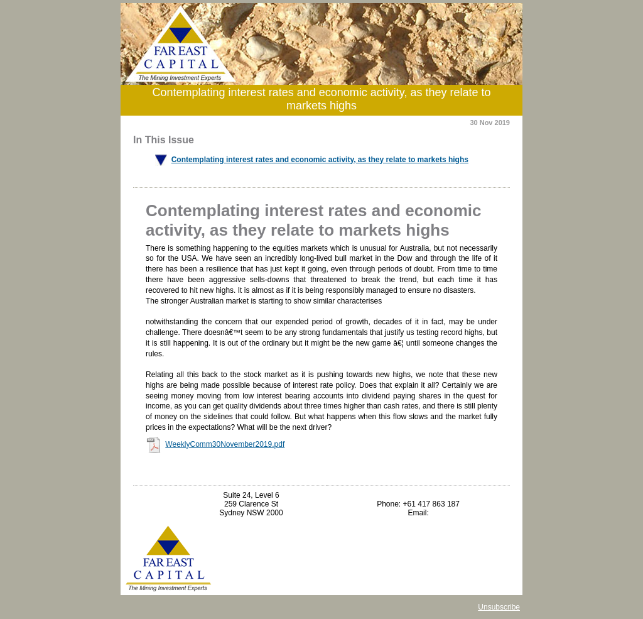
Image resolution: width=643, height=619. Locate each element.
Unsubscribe (499, 607)
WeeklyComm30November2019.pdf (224, 444)
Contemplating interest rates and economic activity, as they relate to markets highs (319, 159)
